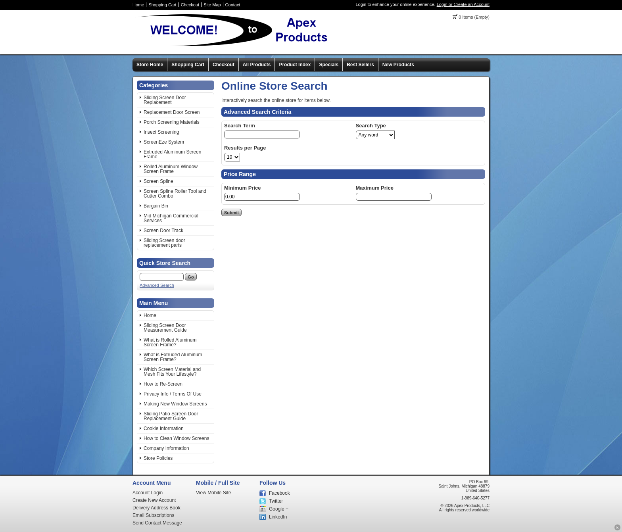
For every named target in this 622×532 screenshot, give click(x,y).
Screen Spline (158, 181)
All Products (257, 64)
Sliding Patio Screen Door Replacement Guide (171, 416)
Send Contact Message (157, 523)
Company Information (166, 448)
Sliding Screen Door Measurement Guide (165, 328)
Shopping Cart (162, 4)
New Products (398, 64)
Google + (278, 509)
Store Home (149, 64)
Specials (328, 64)
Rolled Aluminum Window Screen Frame (171, 169)
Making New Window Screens (175, 404)
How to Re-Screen (163, 384)
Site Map (212, 4)
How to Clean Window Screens (176, 438)
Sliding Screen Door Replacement (165, 100)
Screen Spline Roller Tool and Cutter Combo (175, 193)
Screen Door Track (163, 230)
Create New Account (154, 500)
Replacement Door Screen (172, 112)
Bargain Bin (156, 206)
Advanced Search (157, 285)
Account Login (147, 493)
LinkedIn (278, 517)
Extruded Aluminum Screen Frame (172, 154)
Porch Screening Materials (172, 122)
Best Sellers (360, 64)
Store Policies (158, 458)
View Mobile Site (213, 493)
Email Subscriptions (153, 515)
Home (138, 4)
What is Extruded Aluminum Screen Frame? (173, 357)
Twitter (276, 501)
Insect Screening (161, 132)
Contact (232, 4)
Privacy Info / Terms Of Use (173, 394)
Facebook (279, 493)
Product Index (295, 64)
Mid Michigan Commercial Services (171, 218)
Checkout (190, 4)
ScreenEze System (164, 142)
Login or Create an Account (463, 4)
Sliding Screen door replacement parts (164, 243)
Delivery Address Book (156, 508)
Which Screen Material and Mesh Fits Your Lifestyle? (172, 372)
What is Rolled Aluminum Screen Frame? (170, 342)
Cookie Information (164, 428)
